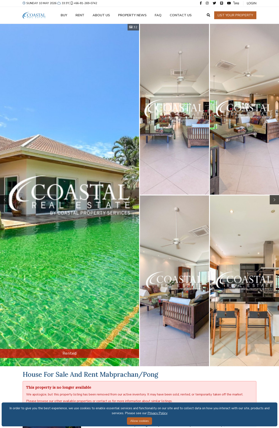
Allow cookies (139, 421)
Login (251, 3)
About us (101, 15)
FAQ (158, 15)
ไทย (236, 3)
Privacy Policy (157, 413)
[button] (274, 199)
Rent (80, 15)
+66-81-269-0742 (83, 3)
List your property (235, 15)
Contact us (181, 15)
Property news (132, 15)
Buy (64, 15)
